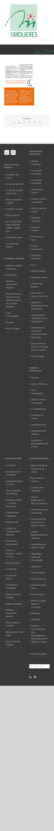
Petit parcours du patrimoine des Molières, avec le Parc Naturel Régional (13, 300)
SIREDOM (35, 619)
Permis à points (38, 594)
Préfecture (35, 613)
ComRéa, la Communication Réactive (13, 531)
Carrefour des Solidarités (37, 489)
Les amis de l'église (11, 577)
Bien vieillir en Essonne (37, 480)
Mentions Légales (39, 653)
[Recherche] (31, 666)
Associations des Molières (38, 432)
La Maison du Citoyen (37, 191)
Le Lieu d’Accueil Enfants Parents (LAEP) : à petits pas (13, 226)
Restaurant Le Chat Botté (14, 634)
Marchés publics (38, 271)
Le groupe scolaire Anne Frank (14, 192)
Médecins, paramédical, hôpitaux (11, 284)
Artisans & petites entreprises (14, 267)
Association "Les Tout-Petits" (13, 473)
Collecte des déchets (36, 285)
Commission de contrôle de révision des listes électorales (39, 332)
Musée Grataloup (38, 578)
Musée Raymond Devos (38, 587)
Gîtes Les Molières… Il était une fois (14, 553)
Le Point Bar (11, 569)
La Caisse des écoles (12, 245)
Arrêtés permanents (36, 248)
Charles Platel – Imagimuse (13, 514)
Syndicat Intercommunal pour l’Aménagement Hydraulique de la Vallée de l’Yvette (39, 633)
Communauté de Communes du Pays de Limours (38, 522)
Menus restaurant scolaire (14, 201)
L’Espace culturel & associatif (38, 200)
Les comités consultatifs (36, 182)
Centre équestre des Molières (13, 492)
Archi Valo (10, 465)
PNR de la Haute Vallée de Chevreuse (38, 603)
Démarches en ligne (37, 238)
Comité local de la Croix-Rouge (39, 511)
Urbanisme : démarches (36, 257)
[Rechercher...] (39, 666)
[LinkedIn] (6, 152)
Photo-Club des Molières (13, 624)
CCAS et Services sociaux (39, 210)
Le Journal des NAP (14, 184)
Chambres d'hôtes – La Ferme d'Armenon (14, 503)
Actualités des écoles (12, 176)
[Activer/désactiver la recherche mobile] (42, 40)
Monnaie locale (38, 572)
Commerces (11, 275)
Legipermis (36, 566)
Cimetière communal (35, 219)
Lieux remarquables (12, 315)
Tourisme (10, 322)
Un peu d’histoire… (39, 384)
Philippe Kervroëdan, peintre (11, 613)
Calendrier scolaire (14, 209)
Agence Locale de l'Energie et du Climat (39, 468)
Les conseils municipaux (36, 172)
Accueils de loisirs (14, 237)
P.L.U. (33, 265)
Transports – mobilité (36, 229)
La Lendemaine (13, 563)
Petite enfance (12, 215)
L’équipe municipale (36, 163)
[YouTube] (13, 152)
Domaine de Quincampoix (12, 542)
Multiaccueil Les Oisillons (13, 596)
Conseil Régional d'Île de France (38, 546)
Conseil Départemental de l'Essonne (39, 534)
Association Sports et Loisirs (14, 483)
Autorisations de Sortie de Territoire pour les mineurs (39, 346)
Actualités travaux (39, 277)
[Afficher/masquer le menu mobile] (48, 40)
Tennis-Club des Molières (13, 643)
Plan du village (12, 328)
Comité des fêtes (38, 424)
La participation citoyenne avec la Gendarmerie (39, 318)
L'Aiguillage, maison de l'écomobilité (37, 556)
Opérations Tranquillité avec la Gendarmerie (39, 305)
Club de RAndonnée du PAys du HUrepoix (39, 500)
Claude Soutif (12, 522)
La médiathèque (38, 409)
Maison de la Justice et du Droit (39, 295)
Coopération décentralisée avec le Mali (39, 443)
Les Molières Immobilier (12, 586)
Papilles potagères (14, 603)
